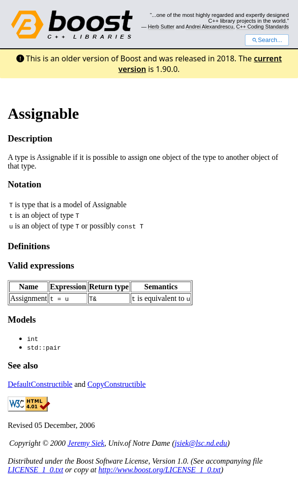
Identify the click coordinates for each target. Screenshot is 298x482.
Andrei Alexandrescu (209, 26)
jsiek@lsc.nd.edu (201, 443)
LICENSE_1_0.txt (35, 470)
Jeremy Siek (86, 443)
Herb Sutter (161, 26)
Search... (267, 40)
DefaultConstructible (40, 384)
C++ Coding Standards (262, 26)
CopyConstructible (116, 384)
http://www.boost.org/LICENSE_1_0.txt (159, 470)
